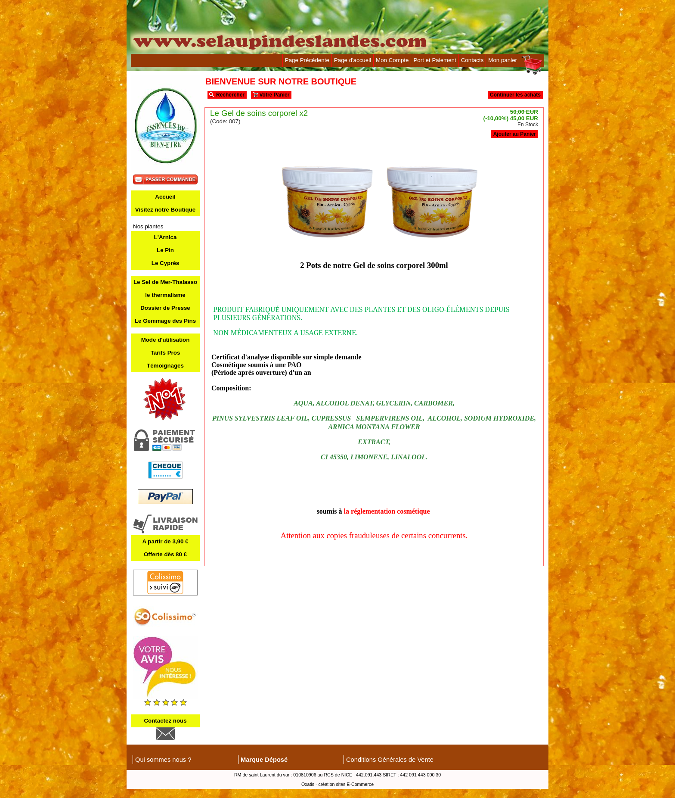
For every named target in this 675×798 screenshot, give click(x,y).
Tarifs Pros (165, 352)
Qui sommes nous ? (163, 759)
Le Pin (165, 250)
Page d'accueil (352, 60)
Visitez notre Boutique (165, 209)
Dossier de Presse (165, 308)
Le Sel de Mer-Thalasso (165, 282)
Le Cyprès (165, 263)
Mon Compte (392, 60)
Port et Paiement (434, 60)
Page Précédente (307, 60)
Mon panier (502, 60)
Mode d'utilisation (165, 340)
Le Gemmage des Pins (165, 321)
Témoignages (165, 365)
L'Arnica (165, 237)
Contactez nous (165, 720)
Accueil (165, 196)
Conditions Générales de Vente (389, 759)
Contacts (472, 60)
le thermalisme (165, 295)
